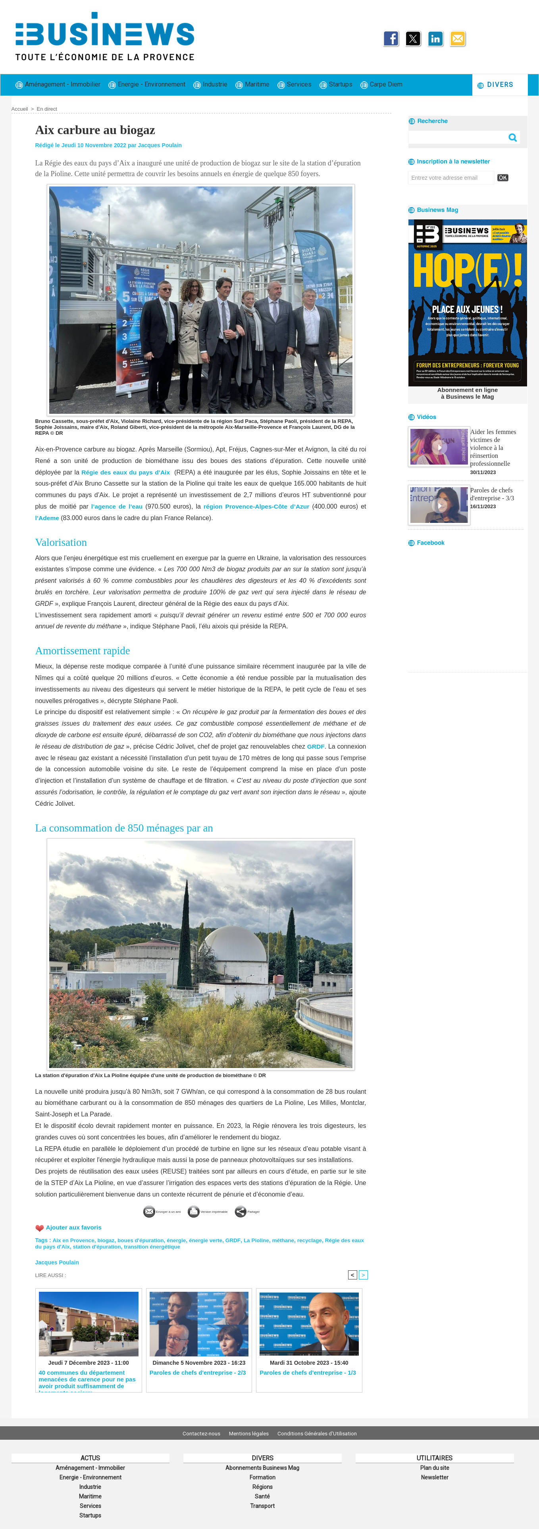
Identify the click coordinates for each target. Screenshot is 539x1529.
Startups (336, 85)
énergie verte (210, 1239)
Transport (262, 1502)
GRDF (316, 746)
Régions (262, 1485)
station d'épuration (113, 1246)
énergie (180, 1239)
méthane (290, 1239)
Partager (274, 1210)
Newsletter (435, 1476)
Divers (495, 85)
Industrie (210, 85)
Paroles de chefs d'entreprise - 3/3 (491, 484)
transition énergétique (170, 1246)
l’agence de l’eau (116, 506)
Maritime (252, 85)
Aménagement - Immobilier (57, 85)
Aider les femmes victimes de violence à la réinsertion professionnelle (496, 442)
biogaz (107, 1239)
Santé (262, 1493)
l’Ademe (47, 518)
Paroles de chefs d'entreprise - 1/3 (308, 1372)
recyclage (317, 1239)
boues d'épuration (143, 1239)
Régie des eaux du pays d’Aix (126, 472)
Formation (262, 1476)
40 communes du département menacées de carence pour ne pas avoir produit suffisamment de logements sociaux (87, 1379)
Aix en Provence (74, 1239)
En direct (47, 109)
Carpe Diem (381, 85)
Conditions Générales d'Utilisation (322, 1433)
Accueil (20, 109)
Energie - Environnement (146, 85)
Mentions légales (249, 1433)
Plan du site (435, 1467)
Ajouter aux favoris (75, 1227)
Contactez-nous (196, 1433)
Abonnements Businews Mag (262, 1467)
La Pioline (262, 1239)
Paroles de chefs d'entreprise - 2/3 (198, 1372)
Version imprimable (214, 1210)
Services (294, 85)
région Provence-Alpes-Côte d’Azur (256, 506)
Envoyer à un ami (141, 1210)
